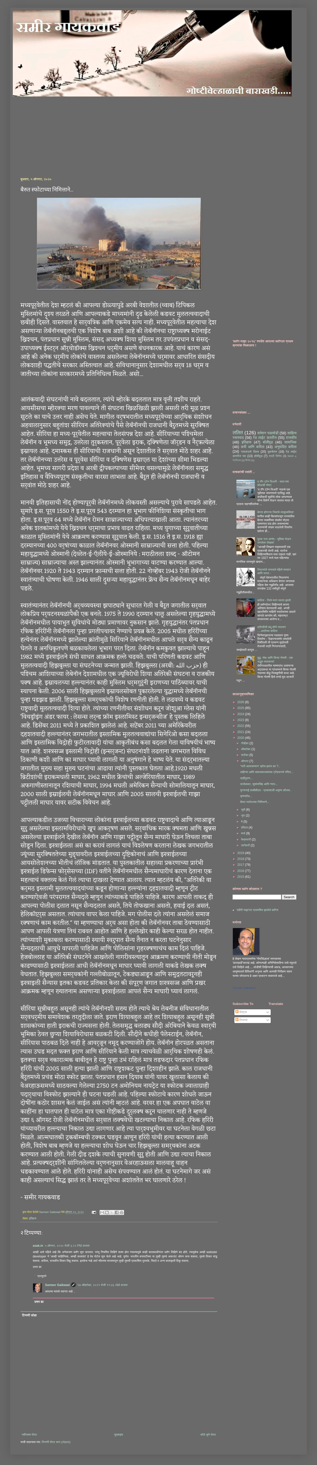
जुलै (243, 809)
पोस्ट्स (241, 1012)
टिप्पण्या (241, 1020)
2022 (241, 726)
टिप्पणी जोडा (29, 1315)
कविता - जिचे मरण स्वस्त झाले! (274, 600)
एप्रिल (245, 827)
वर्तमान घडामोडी (267, 433)
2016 (241, 871)
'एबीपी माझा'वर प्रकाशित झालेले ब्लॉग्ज (257, 910)
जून (243, 815)
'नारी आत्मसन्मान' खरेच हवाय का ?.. (260, 766)
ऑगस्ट (245, 761)
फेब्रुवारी (246, 839)
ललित (238, 432)
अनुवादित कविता (285, 447)
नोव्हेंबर (245, 743)
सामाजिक (290, 442)
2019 (241, 853)
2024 (241, 714)
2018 (241, 859)
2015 (241, 877)
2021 (241, 732)
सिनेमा (247, 460)
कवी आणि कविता (252, 447)
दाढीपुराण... (246, 778)
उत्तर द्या (37, 1267)
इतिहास (32, 1218)
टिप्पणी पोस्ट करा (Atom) (56, 1442)
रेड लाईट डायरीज (265, 438)
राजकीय (291, 438)
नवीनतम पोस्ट (29, 1434)
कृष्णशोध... (246, 796)
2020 (241, 738)
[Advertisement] (74, 132)
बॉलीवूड (268, 442)
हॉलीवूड (258, 456)
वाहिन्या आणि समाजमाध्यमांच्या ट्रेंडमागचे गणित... (266, 772)
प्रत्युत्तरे (41, 1276)
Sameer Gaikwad (57, 1285)
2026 (241, 702)
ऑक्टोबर (246, 749)
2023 (241, 720)
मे (242, 821)
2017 (241, 865)
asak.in (38, 1245)
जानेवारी (246, 845)
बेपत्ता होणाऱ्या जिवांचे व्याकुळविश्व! (275, 512)
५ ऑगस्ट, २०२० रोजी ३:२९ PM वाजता (67, 1245)
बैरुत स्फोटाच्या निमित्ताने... (254, 802)
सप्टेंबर (245, 755)
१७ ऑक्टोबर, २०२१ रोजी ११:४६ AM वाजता (102, 1285)
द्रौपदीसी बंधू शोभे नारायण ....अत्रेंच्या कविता (271, 628)
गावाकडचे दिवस (250, 451)
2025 (241, 708)
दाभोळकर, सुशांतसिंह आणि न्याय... (259, 784)
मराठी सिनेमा (275, 456)
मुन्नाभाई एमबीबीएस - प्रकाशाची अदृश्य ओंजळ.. (266, 790)
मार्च (243, 833)
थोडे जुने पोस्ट (208, 1434)
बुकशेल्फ (272, 451)
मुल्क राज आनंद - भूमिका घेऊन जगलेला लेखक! (274, 540)
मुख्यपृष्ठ (118, 1434)
